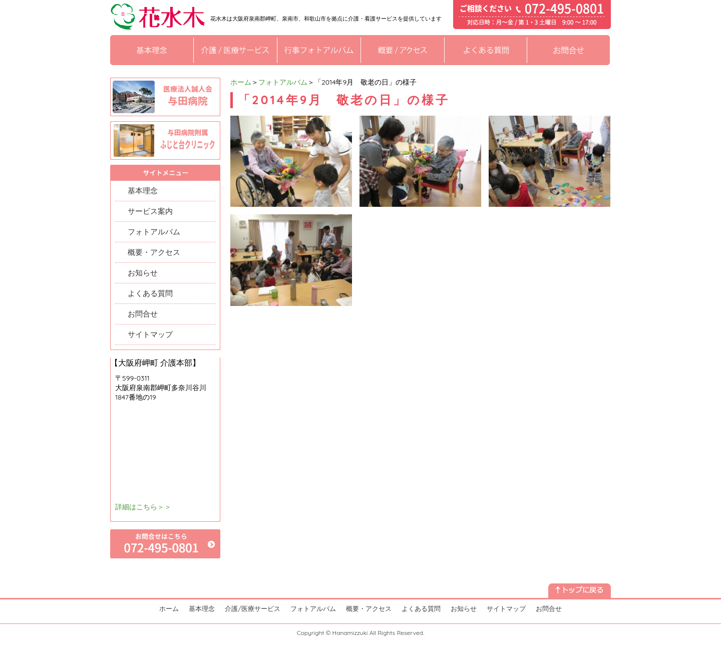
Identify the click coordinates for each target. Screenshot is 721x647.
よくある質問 (150, 293)
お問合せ (143, 313)
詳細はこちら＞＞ (143, 506)
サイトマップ (150, 334)
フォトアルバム (282, 82)
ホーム (240, 82)
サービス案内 (150, 211)
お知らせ (143, 272)
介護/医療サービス (252, 608)
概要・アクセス (154, 252)
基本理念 (143, 190)
